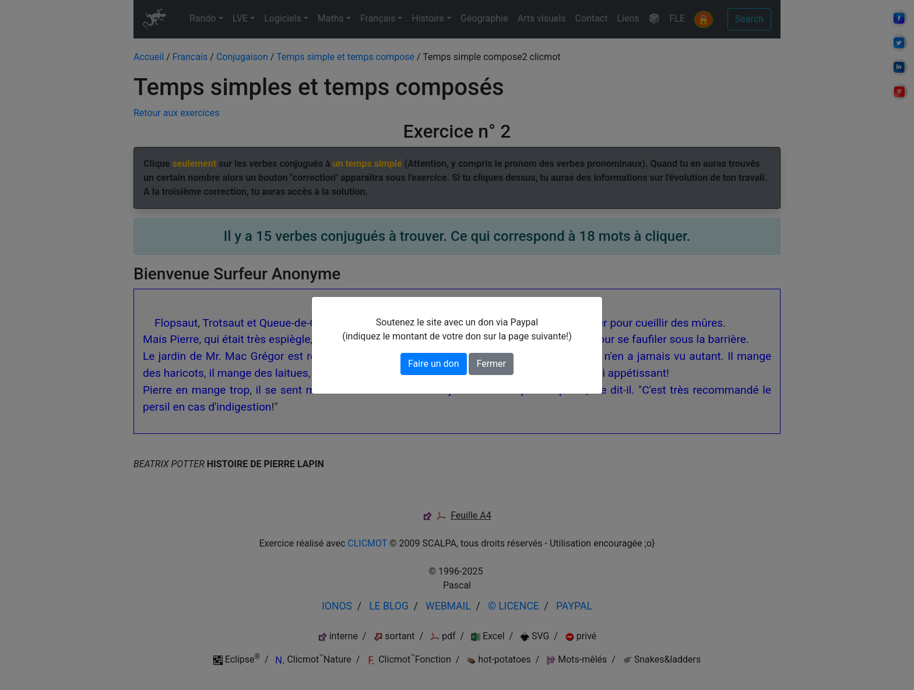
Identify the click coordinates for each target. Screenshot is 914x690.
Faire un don (433, 363)
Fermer (491, 363)
